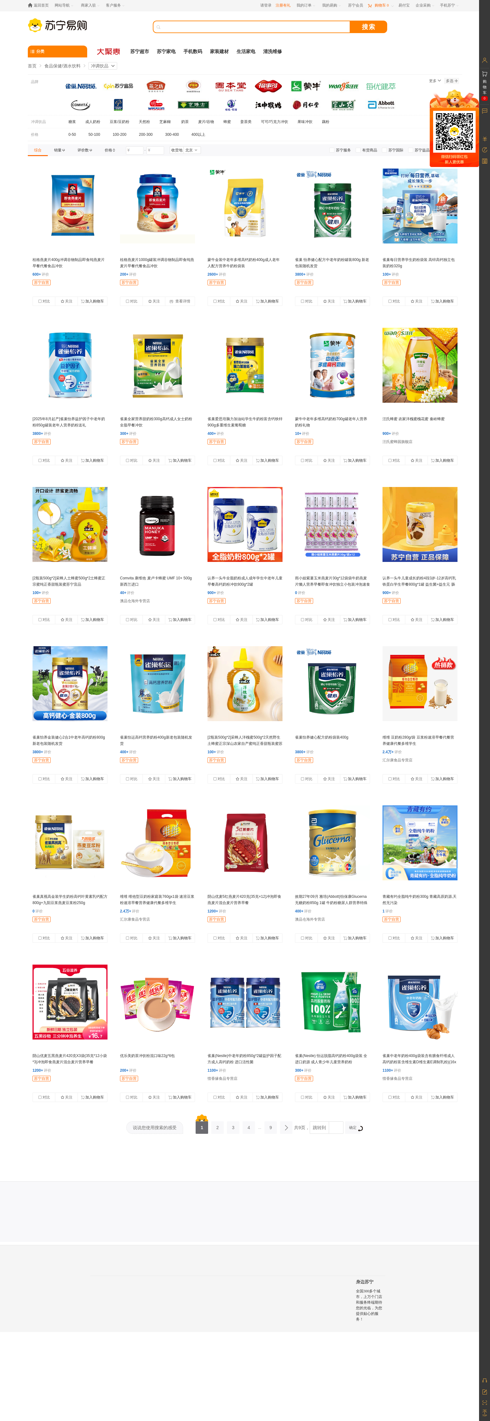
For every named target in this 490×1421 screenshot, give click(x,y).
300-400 (172, 134)
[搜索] (256, 26)
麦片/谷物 (206, 122)
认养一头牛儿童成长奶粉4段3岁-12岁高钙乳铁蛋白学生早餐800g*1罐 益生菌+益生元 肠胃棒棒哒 (419, 584)
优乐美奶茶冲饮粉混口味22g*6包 (147, 1056)
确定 (355, 1128)
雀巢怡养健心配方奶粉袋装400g (321, 737)
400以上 (198, 134)
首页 (32, 65)
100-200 (119, 134)
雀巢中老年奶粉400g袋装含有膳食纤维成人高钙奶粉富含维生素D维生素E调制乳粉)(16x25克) (419, 1062)
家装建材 (219, 51)
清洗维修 (272, 51)
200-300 (145, 134)
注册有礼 (283, 5)
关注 (66, 301)
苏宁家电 (166, 51)
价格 (34, 134)
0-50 (72, 134)
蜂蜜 (227, 122)
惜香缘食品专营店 (223, 1078)
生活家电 (246, 51)
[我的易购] (332, 5)
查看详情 (180, 301)
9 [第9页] (270, 1125)
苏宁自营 (41, 282)
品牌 (34, 82)
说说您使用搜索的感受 (155, 1127)
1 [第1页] (202, 1125)
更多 (435, 81)
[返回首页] (40, 5)
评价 (40, 274)
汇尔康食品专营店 (397, 760)
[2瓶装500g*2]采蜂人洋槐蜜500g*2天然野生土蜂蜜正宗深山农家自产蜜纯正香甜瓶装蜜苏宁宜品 (245, 743)
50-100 (94, 134)
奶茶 (185, 122)
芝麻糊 (165, 122)
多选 (452, 81)
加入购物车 (92, 301)
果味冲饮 (305, 122)
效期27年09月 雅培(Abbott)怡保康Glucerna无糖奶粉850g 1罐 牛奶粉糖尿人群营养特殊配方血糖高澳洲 (331, 902)
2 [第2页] (217, 1125)
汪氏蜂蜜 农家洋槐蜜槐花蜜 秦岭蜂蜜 (413, 419)
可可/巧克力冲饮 (274, 122)
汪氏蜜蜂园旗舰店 (397, 442)
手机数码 (192, 51)
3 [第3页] (233, 1125)
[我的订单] (306, 5)
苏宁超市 (139, 51)
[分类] (57, 51)
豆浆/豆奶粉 (119, 122)
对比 (44, 301)
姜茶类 (246, 122)
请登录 (266, 5)
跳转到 (319, 1127)
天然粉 (144, 122)
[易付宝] (404, 5)
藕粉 (325, 122)
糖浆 (72, 122)
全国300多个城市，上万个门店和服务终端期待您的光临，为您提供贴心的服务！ (369, 1305)
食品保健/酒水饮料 (62, 65)
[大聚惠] (109, 51)
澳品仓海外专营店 (135, 601)
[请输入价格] (134, 150)
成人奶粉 (92, 122)
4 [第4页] (248, 1125)
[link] (38, 150)
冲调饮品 (99, 65)
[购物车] (380, 5)
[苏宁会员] (355, 5)
